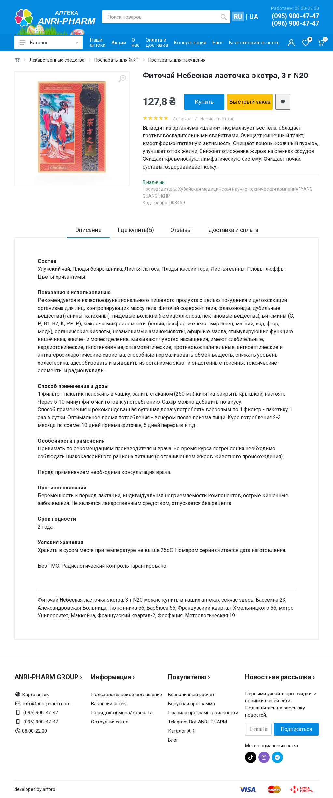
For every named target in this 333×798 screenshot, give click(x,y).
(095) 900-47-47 (295, 16)
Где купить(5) (136, 230)
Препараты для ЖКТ (116, 59)
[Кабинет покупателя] (291, 42)
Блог (173, 740)
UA (253, 17)
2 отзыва (182, 118)
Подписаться (296, 729)
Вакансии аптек (108, 704)
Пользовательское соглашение (126, 694)
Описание (88, 230)
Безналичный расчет (191, 694)
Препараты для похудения (177, 59)
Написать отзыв (217, 118)
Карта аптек (35, 694)
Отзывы (181, 230)
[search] (223, 16)
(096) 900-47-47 (295, 23)
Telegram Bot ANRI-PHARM (197, 722)
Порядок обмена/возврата (122, 713)
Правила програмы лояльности (203, 713)
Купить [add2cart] (204, 101)
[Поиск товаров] (159, 16)
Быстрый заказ (250, 101)
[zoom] (122, 78)
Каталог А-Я (182, 731)
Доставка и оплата (233, 230)
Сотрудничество (110, 722)
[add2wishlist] (282, 102)
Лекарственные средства (57, 59)
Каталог (49, 43)
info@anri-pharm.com (47, 704)
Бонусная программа (191, 704)
